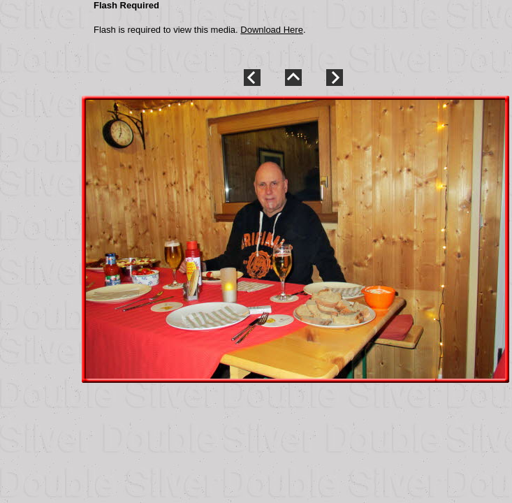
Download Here (271, 29)
